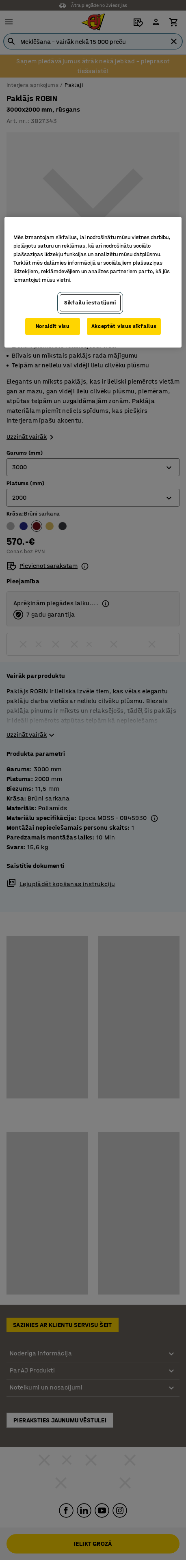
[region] (92, 282)
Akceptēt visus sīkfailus (124, 326)
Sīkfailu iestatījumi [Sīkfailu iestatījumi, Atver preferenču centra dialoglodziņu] (90, 303)
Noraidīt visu (52, 326)
